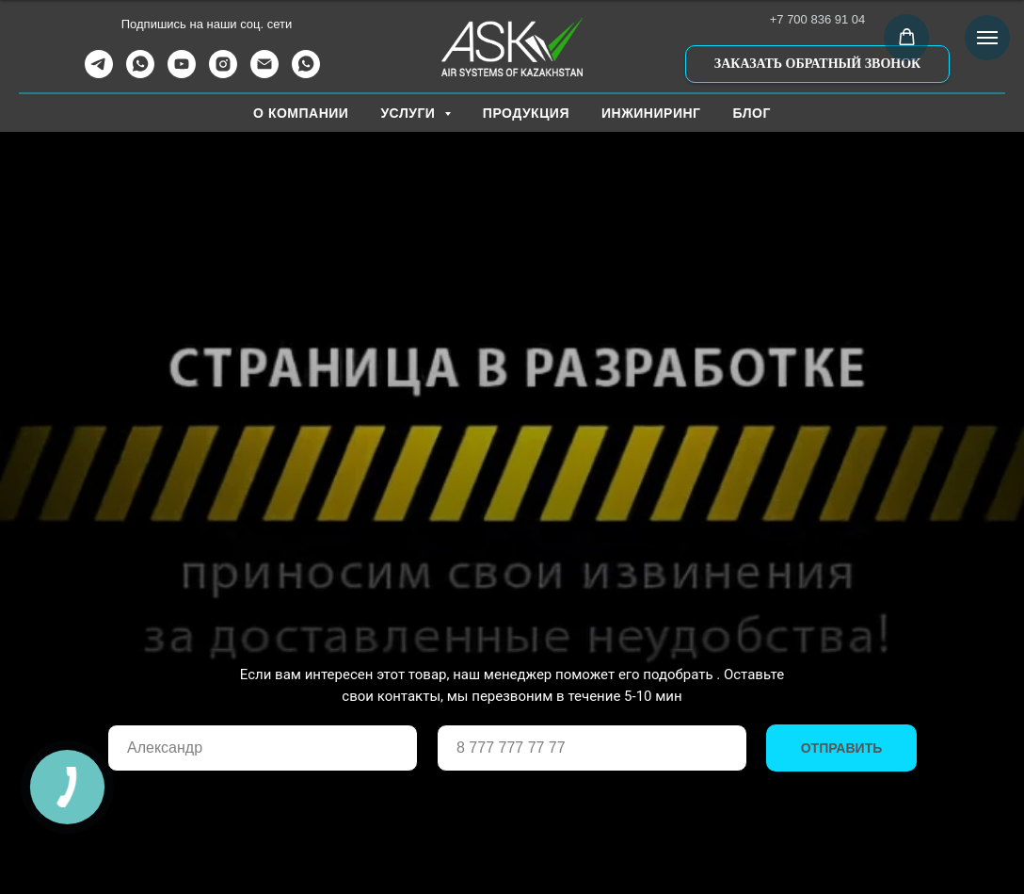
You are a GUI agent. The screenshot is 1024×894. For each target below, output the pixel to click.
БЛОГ (752, 113)
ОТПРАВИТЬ (842, 748)
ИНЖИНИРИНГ (651, 113)
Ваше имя (142, 711)
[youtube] (182, 73)
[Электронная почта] (264, 73)
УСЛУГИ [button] (409, 113)
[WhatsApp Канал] (306, 73)
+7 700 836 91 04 (818, 19)
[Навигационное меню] (987, 37)
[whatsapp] (140, 73)
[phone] (592, 748)
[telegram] (99, 73)
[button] (817, 64)
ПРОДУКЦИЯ (526, 113)
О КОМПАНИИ (300, 113)
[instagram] (223, 73)
